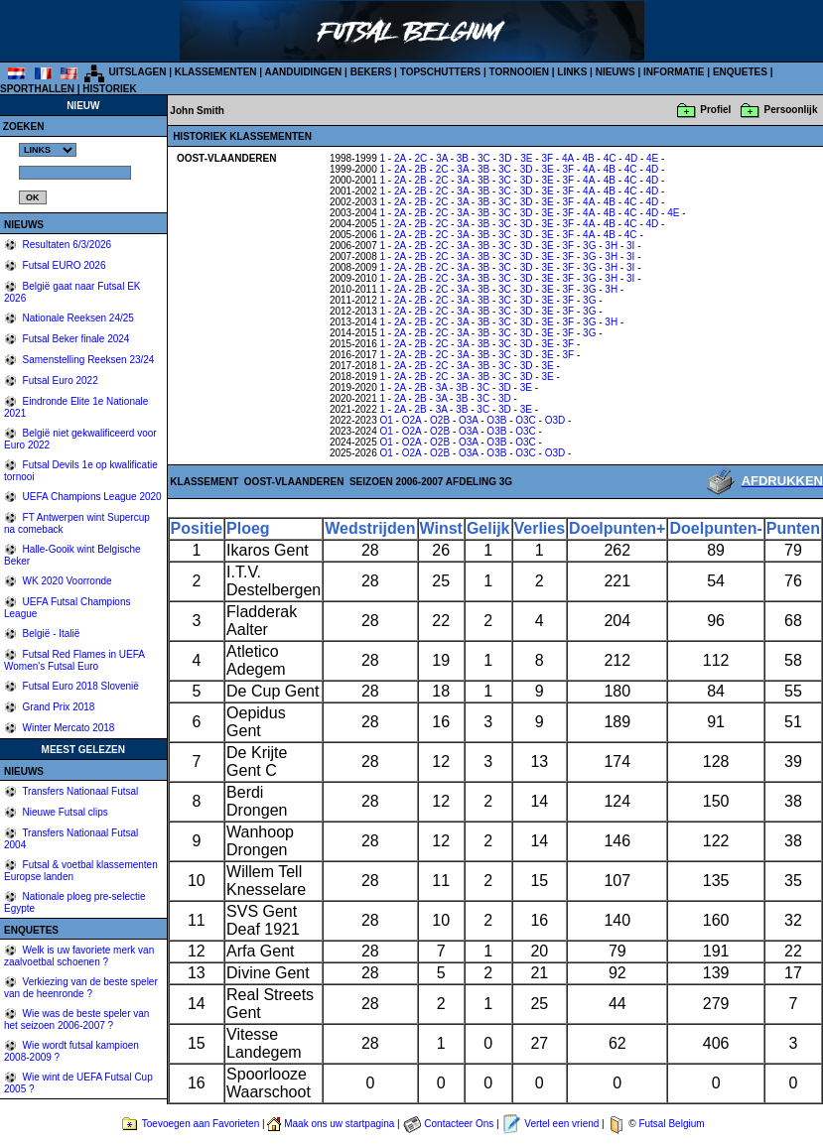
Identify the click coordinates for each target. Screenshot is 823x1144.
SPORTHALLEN (37, 88)
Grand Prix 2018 (57, 706)
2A (400, 158)
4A (568, 158)
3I (630, 245)
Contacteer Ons (458, 1123)
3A (442, 158)
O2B (440, 420)
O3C (525, 420)
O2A (411, 420)
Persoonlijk (791, 109)
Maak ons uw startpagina (339, 1123)
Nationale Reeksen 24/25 (77, 318)
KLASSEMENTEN (216, 71)
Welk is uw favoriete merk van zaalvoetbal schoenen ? (79, 956)
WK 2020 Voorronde (66, 580)
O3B (496, 420)
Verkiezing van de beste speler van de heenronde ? (81, 987)
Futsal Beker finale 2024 (75, 338)
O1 (386, 420)
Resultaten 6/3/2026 (65, 244)
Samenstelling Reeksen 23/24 (87, 359)
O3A (468, 420)
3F (547, 158)
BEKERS (371, 71)
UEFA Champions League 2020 (91, 496)
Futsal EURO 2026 (63, 265)
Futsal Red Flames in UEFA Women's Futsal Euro (74, 660)
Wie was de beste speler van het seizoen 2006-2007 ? (76, 1019)
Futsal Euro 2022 (59, 380)
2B (421, 169)
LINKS (572, 71)
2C (421, 158)
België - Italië (50, 633)
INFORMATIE (673, 71)
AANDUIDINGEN (304, 71)
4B (589, 158)
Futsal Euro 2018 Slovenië (79, 686)
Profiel (715, 109)
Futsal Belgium (671, 1123)
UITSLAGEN (138, 71)
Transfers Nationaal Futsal (79, 791)
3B (463, 158)
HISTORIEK (109, 88)
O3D (555, 420)
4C (610, 158)
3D (505, 158)
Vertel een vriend (561, 1123)
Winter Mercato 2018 (67, 727)
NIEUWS (615, 71)
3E (526, 158)
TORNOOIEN (519, 71)
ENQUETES (740, 71)
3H (611, 245)
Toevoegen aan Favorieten (200, 1123)
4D (630, 158)
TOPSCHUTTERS (440, 71)
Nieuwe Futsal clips (64, 812)
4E (652, 158)
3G (589, 245)
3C (484, 158)
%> (47, 150)
